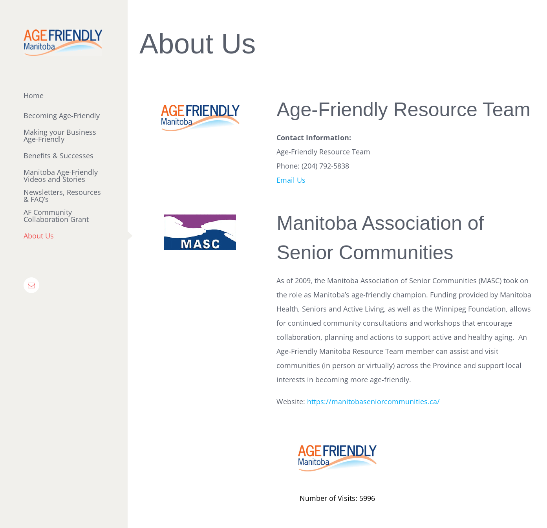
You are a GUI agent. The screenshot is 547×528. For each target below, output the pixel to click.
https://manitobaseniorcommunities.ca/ (373, 401)
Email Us (291, 180)
